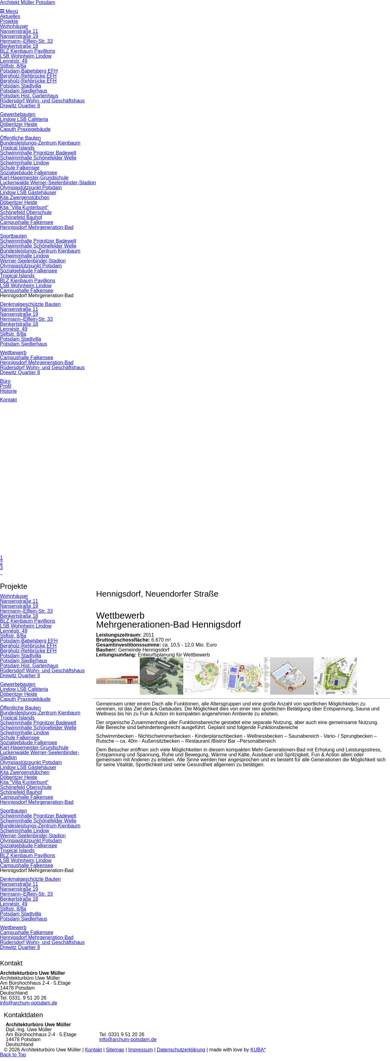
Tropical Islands (17, 147)
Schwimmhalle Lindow (24, 162)
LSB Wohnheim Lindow (26, 56)
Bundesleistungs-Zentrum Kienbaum (40, 142)
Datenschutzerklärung (181, 1049)
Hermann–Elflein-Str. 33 (26, 41)
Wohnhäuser (14, 26)
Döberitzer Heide (18, 124)
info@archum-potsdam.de (28, 1002)
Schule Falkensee (19, 167)
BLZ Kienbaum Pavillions (27, 51)
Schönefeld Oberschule (26, 212)
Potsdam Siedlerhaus (23, 90)
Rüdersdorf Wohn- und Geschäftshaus (42, 100)
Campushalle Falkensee (26, 222)
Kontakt (8, 399)
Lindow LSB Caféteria (24, 119)
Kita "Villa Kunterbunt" (24, 207)
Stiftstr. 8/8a (13, 66)
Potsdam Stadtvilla (20, 85)
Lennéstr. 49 (13, 61)
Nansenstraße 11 (19, 31)
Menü (9, 11)
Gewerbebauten (17, 114)
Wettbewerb (13, 352)
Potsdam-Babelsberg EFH (29, 71)
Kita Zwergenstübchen (24, 197)
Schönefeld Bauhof (21, 217)
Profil (5, 386)
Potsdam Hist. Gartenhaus (29, 95)
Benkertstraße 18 (19, 46)
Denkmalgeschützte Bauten (30, 304)
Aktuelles (10, 16)
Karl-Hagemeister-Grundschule (34, 177)
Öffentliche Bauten (20, 138)
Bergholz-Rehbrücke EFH (28, 75)
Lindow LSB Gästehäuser (28, 192)
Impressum (140, 1049)
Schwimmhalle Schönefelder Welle (38, 157)
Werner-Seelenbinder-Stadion (33, 260)
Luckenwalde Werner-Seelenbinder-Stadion (48, 182)
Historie (8, 391)
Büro (5, 381)
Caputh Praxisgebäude (25, 129)
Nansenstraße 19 (19, 36)
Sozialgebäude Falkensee (28, 172)
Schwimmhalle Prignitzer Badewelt (38, 152)
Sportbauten (13, 236)
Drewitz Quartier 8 (20, 105)
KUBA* (258, 1049)
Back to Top (13, 1054)
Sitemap (115, 1049)
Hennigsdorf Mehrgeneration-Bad (37, 227)
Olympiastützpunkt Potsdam (31, 187)
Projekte (9, 21)
